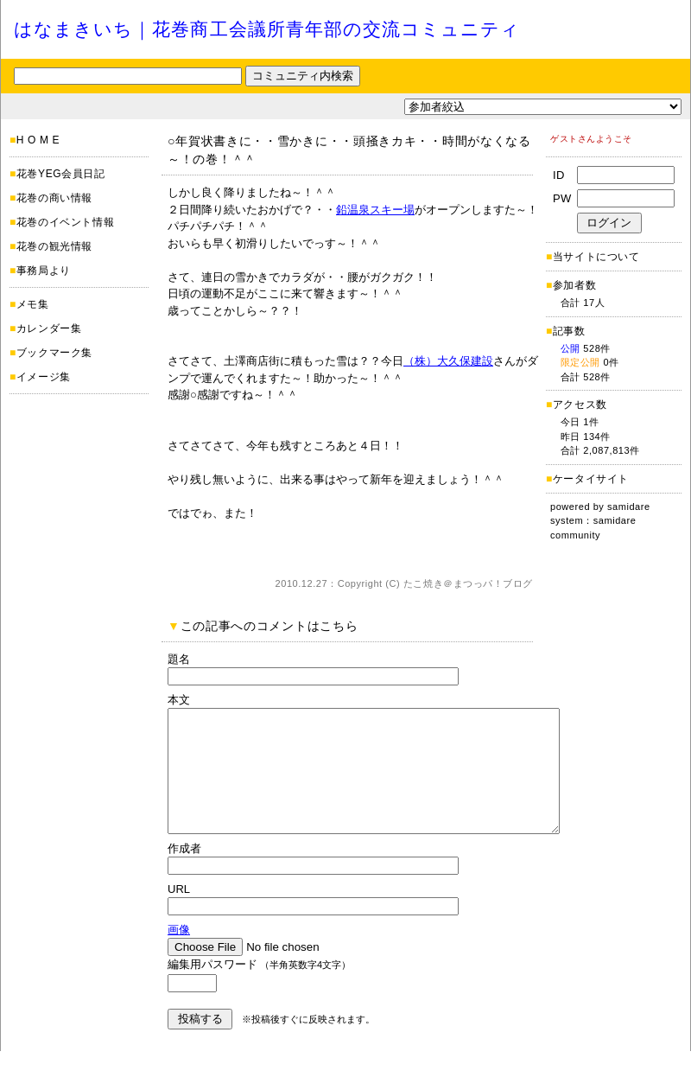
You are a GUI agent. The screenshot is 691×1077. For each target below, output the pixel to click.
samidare (628, 506)
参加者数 (571, 285)
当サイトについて (596, 257)
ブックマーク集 (54, 353)
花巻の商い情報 (54, 198)
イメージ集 (43, 377)
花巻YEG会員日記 (60, 174)
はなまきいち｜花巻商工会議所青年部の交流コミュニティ (267, 29)
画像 (179, 955)
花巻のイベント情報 (65, 222)
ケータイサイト (591, 479)
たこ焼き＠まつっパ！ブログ (468, 583)
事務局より (43, 270)
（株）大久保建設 (448, 360)
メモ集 (32, 304)
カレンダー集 (49, 328)
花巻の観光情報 (54, 246)
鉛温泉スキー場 (375, 209)
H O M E (38, 140)
